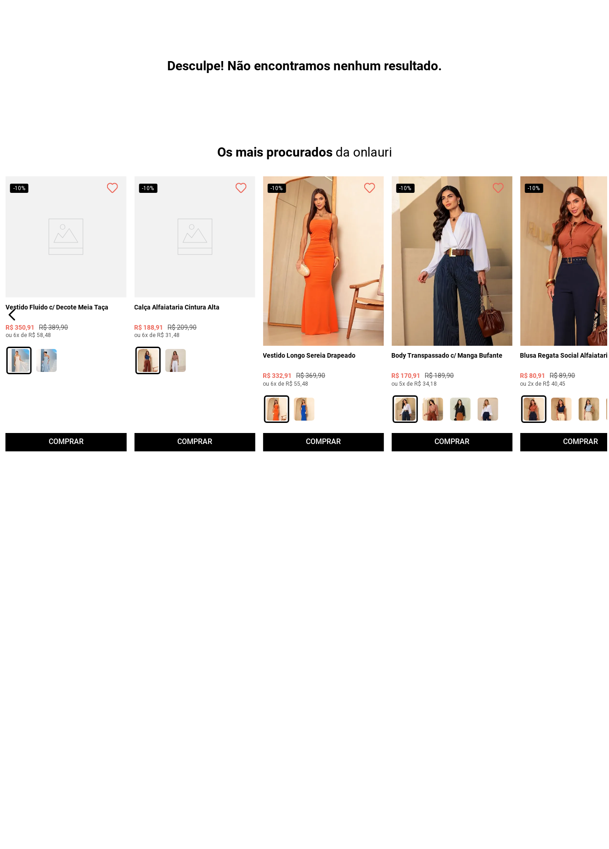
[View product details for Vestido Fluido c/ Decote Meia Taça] (66, 350)
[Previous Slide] (12, 350)
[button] (19, 445)
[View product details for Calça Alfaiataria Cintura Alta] (194, 350)
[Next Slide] (596, 350)
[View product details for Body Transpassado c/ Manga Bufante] (452, 350)
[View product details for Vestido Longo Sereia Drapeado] (323, 350)
